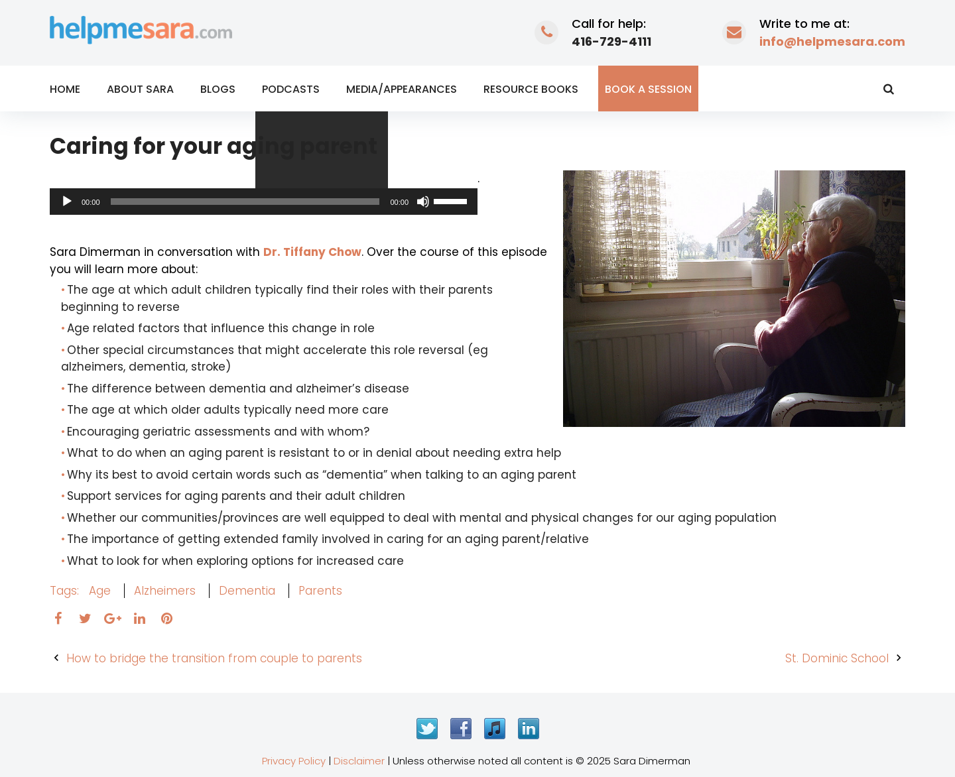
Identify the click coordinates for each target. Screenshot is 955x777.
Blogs (217, 89)
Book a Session (648, 89)
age (100, 591)
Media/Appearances (401, 89)
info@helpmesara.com (832, 41)
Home (65, 89)
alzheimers (165, 591)
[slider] (245, 201)
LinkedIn (528, 728)
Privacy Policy (294, 761)
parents (320, 591)
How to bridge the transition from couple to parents (214, 658)
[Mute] (423, 201)
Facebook (461, 728)
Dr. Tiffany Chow (312, 252)
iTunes (494, 728)
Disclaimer (359, 761)
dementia (247, 591)
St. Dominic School (837, 658)
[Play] (67, 201)
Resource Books (530, 89)
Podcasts (291, 89)
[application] (264, 201)
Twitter (427, 728)
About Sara (140, 89)
